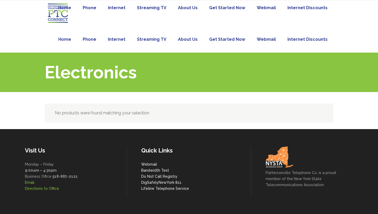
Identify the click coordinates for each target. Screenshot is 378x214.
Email (29, 182)
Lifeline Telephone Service (165, 188)
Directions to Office (42, 188)
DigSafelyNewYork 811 (161, 182)
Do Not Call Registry (159, 176)
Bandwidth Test (155, 170)
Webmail (149, 164)
